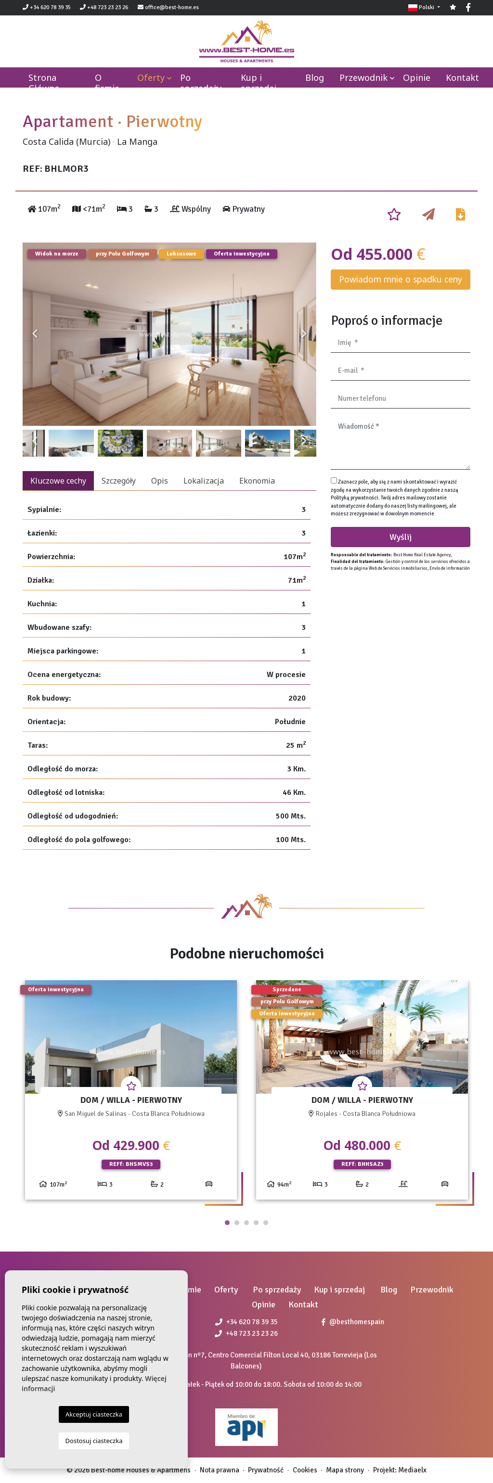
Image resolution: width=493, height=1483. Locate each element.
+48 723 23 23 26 (104, 7)
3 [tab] (246, 1222)
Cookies (305, 1470)
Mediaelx (412, 1470)
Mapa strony (345, 1470)
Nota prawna (219, 1470)
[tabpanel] (131, 1093)
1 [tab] (227, 1222)
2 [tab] (236, 1222)
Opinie (416, 77)
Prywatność (266, 1470)
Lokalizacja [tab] (203, 480)
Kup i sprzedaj (258, 83)
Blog (314, 77)
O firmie (107, 83)
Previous (35, 334)
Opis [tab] (159, 480)
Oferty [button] (151, 77)
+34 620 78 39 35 (47, 7)
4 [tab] (256, 1222)
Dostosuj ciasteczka (94, 1440)
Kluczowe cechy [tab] (58, 480)
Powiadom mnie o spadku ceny (400, 279)
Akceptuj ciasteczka (93, 1414)
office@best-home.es (172, 7)
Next (304, 334)
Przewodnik (363, 77)
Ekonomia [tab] (257, 480)
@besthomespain (353, 1321)
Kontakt (462, 77)
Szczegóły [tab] (119, 480)
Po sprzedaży (200, 83)
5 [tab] (265, 1222)
